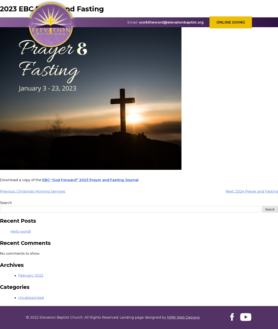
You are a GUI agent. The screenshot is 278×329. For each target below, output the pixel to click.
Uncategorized (31, 298)
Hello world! (20, 231)
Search (6, 203)
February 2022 (30, 275)
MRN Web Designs (183, 317)
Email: (132, 22)
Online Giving (230, 22)
